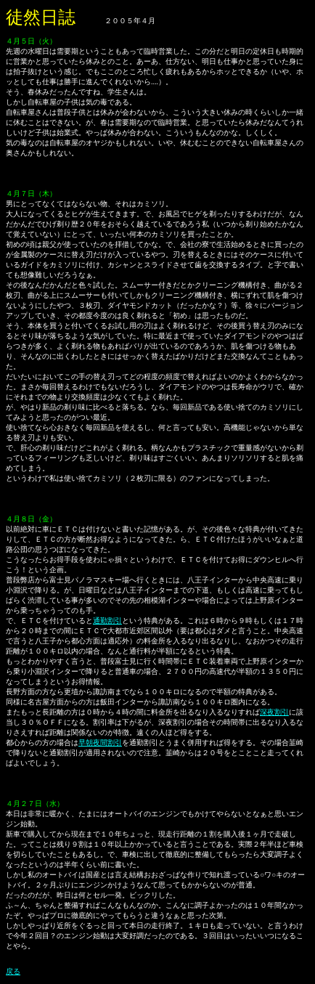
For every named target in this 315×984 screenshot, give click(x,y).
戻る (13, 971)
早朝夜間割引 (100, 743)
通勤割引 (107, 621)
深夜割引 (274, 712)
